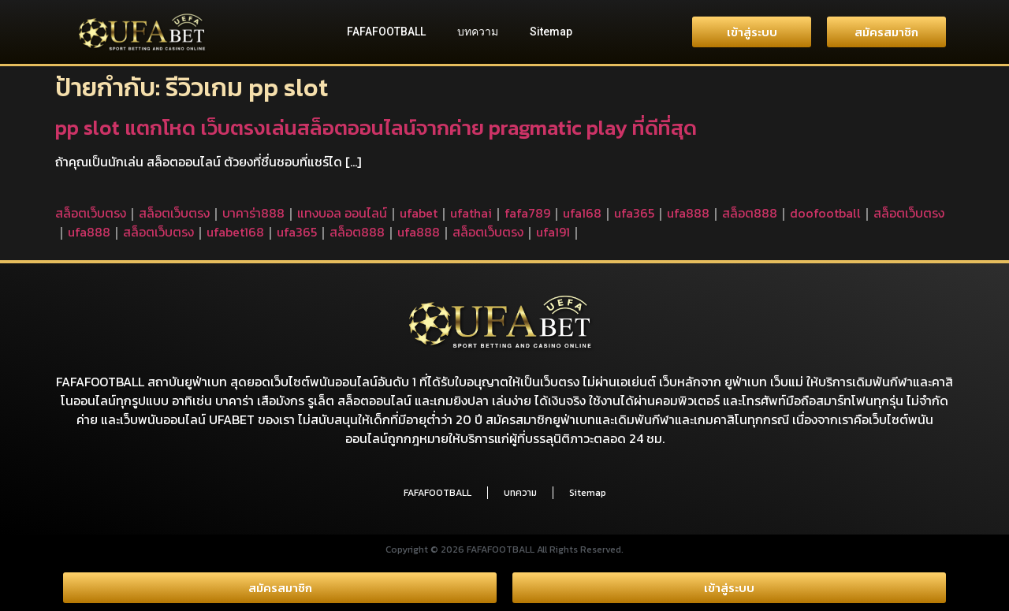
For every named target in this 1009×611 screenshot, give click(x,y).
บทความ (477, 31)
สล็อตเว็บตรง (90, 212)
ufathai (471, 212)
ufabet (418, 212)
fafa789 (527, 212)
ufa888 (688, 212)
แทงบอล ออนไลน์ (342, 212)
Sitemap (551, 31)
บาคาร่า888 (253, 212)
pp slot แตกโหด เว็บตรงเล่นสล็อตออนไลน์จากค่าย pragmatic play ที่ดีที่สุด (376, 127)
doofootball (825, 212)
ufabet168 (235, 231)
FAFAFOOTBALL (386, 31)
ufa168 (582, 212)
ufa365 (634, 212)
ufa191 (553, 231)
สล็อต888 (749, 212)
